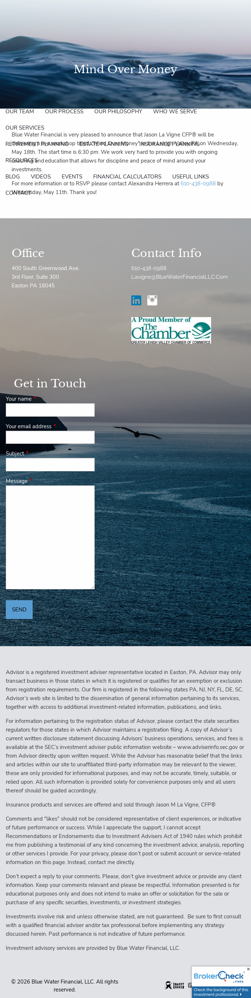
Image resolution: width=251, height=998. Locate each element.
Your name (44, 399)
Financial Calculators (127, 176)
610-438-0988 (148, 268)
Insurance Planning (169, 144)
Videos (41, 176)
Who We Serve (175, 111)
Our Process (64, 111)
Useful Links (190, 176)
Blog (12, 176)
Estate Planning (103, 144)
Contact (18, 193)
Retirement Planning (37, 144)
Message (42, 481)
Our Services (24, 127)
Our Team (19, 111)
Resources (21, 160)
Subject (40, 453)
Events (72, 176)
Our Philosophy (118, 111)
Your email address (50, 426)
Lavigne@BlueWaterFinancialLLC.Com (179, 277)
